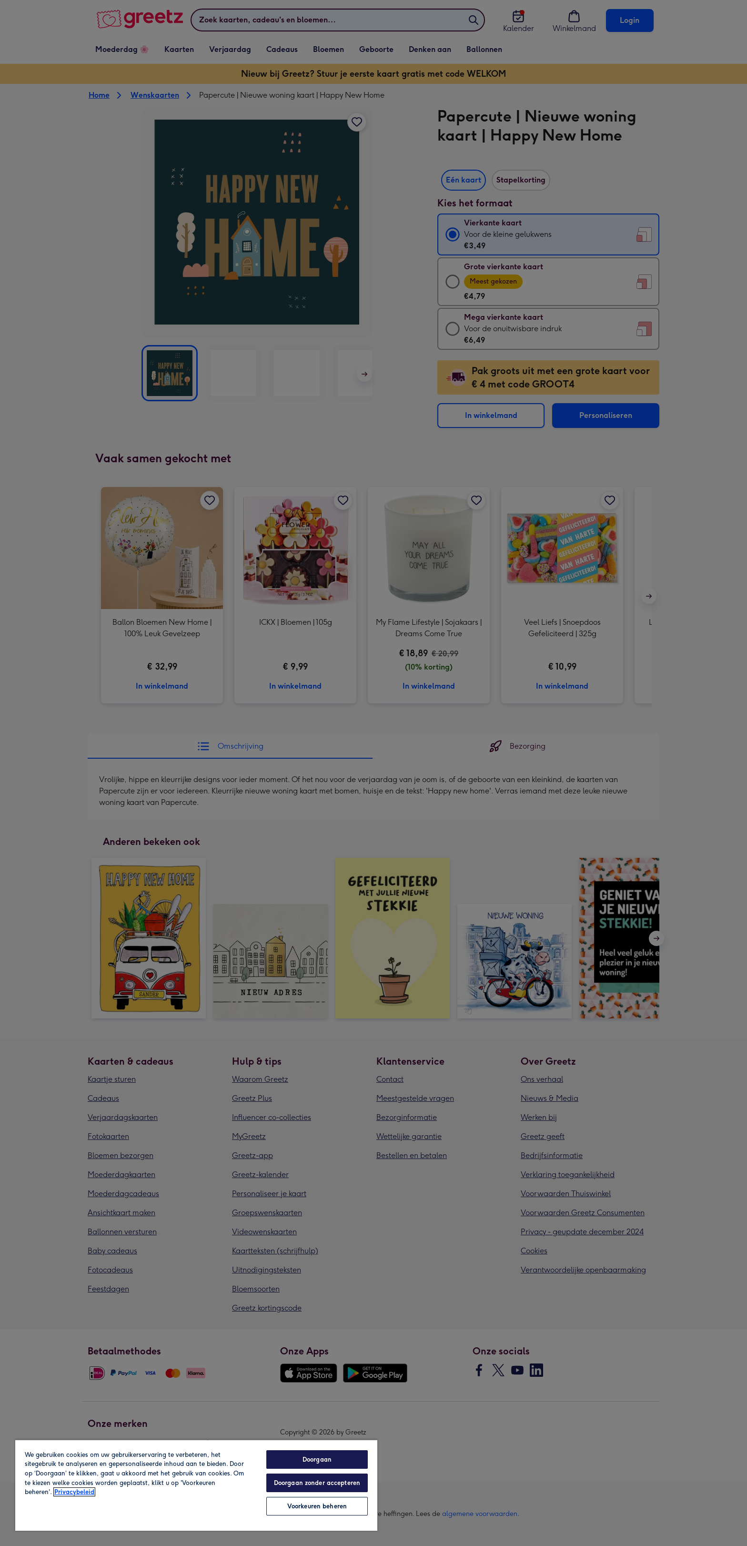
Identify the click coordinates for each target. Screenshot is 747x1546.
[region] (196, 1485)
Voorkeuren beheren (317, 1506)
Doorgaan (317, 1459)
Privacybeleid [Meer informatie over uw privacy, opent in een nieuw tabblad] (74, 1491)
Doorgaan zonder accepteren (317, 1482)
